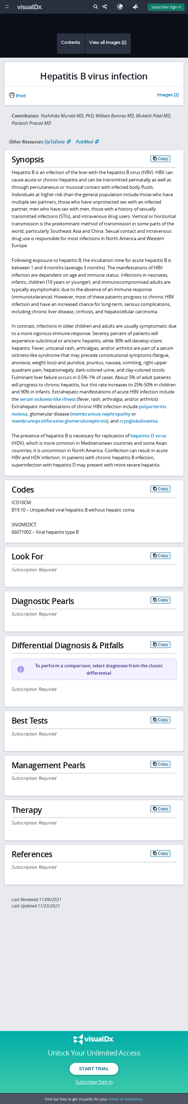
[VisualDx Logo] (31, 7)
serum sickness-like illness (48, 399)
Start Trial (94, 1068)
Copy (163, 158)
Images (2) (168, 95)
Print (17, 96)
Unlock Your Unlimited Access (94, 1053)
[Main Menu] (7, 7)
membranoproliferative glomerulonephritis (59, 421)
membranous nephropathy (101, 414)
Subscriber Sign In (94, 1082)
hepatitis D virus (148, 435)
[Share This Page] (106, 7)
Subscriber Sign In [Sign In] (166, 7)
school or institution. (125, 1099)
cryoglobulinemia (138, 421)
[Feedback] (136, 7)
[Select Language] (121, 7)
